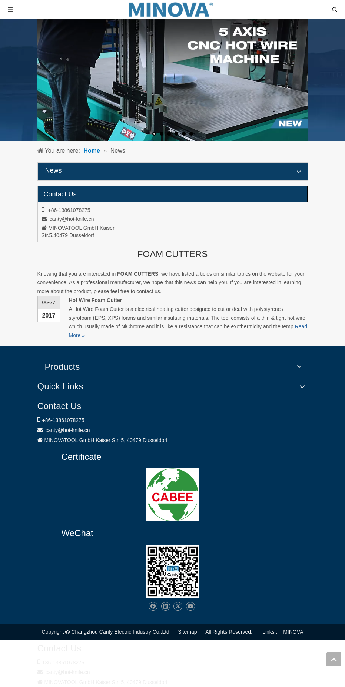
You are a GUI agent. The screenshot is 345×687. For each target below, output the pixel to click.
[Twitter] (177, 606)
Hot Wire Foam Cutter (95, 300)
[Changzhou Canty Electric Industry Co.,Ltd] (172, 571)
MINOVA (293, 632)
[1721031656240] (172, 494)
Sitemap (187, 632)
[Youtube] (190, 606)
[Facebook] (152, 606)
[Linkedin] (165, 606)
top (333, 659)
